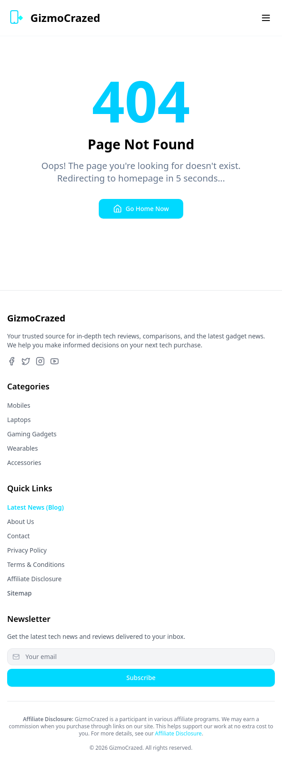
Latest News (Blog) (35, 507)
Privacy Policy (26, 550)
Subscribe (141, 677)
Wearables (22, 448)
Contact (18, 536)
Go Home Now (141, 208)
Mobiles (18, 405)
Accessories (24, 462)
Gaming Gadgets (32, 434)
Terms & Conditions (36, 564)
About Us (20, 521)
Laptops (19, 419)
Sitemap (19, 593)
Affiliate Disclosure (34, 578)
